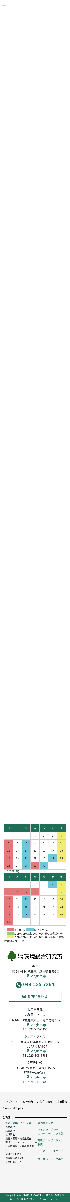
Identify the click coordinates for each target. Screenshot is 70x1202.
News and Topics (13, 1108)
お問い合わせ (34, 996)
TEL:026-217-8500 (35, 1081)
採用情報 (62, 1101)
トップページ (10, 1101)
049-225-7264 (35, 984)
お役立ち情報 (45, 1101)
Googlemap (36, 976)
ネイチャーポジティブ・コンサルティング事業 (52, 1131)
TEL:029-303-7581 (35, 1055)
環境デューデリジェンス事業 (51, 1142)
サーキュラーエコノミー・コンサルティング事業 (51, 1155)
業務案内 (8, 1117)
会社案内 (27, 1101)
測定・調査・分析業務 (18, 1123)
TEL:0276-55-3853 (35, 1029)
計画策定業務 (45, 1123)
